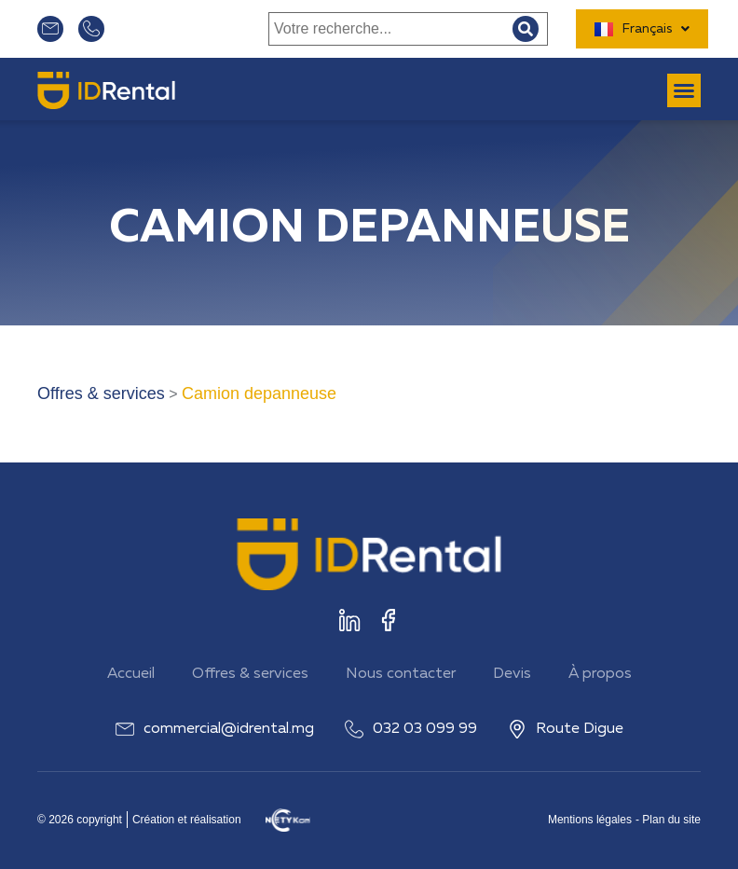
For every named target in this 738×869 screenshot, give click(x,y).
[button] (684, 90)
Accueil (131, 674)
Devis (512, 674)
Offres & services (101, 393)
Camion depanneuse (259, 393)
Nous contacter (401, 674)
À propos (600, 674)
